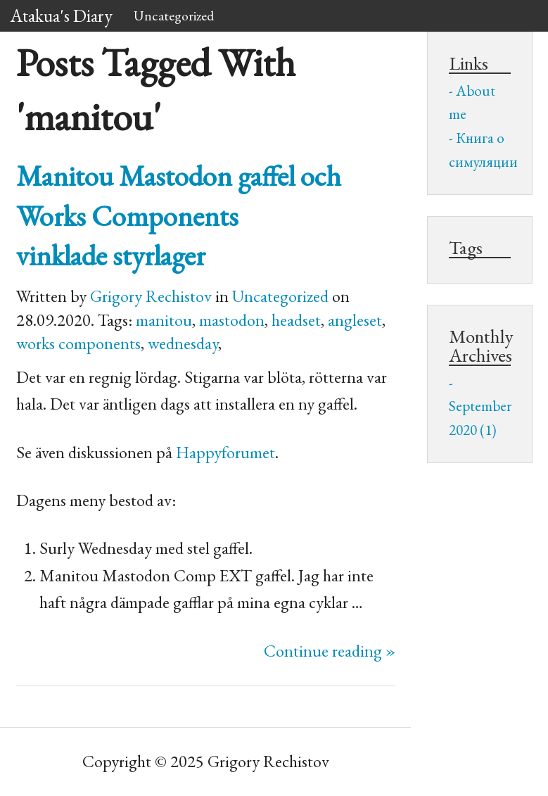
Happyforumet (225, 452)
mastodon (232, 320)
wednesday (183, 343)
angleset (355, 320)
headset (296, 320)
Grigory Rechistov (151, 296)
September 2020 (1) (480, 417)
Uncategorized (174, 15)
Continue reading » (329, 651)
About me (472, 102)
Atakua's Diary (62, 15)
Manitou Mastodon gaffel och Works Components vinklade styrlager (178, 215)
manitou (164, 320)
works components (78, 343)
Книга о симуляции (480, 149)
